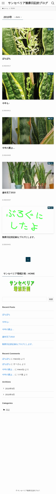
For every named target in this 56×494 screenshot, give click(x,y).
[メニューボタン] (3, 3)
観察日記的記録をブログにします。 (18, 344)
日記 (8, 410)
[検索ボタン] (53, 3)
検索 (51, 299)
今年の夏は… (8, 329)
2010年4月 (10, 394)
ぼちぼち (6, 314)
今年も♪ (5, 322)
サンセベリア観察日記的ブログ (28, 3)
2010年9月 (10, 388)
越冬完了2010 (8, 337)
